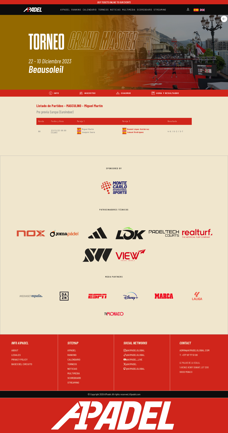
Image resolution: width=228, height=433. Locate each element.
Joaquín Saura (88, 132)
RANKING (76, 9)
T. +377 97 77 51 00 (189, 354)
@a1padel (130, 364)
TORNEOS (103, 9)
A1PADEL (65, 9)
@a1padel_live (133, 359)
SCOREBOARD (144, 9)
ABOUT (14, 350)
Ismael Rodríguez (135, 132)
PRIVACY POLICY (19, 359)
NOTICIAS (115, 9)
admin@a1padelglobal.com (194, 350)
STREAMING (160, 9)
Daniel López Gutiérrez (138, 129)
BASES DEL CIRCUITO (21, 364)
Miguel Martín (88, 129)
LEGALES (16, 354)
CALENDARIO (90, 9)
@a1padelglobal (134, 350)
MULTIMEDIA (128, 9)
